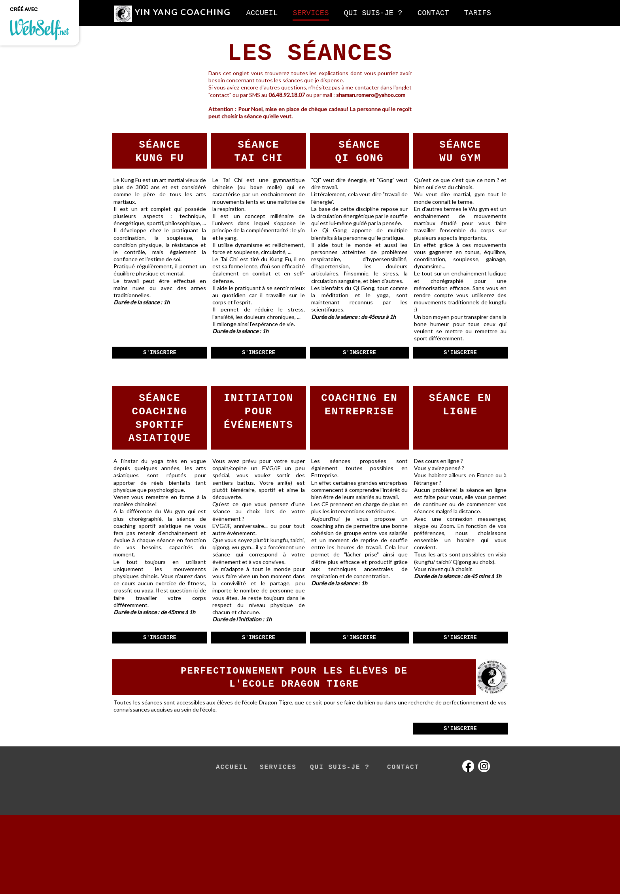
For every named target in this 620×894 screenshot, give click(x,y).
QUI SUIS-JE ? (340, 767)
